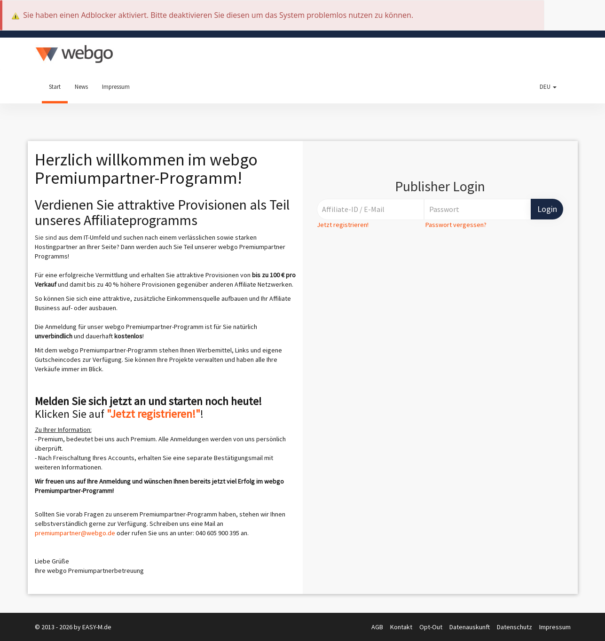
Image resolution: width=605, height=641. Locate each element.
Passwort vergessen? (456, 224)
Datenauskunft (470, 627)
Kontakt (402, 627)
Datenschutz (515, 627)
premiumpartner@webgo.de (75, 533)
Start (55, 87)
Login (547, 208)
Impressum (116, 87)
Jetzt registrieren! (343, 224)
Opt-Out (431, 627)
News (81, 87)
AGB (378, 627)
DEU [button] (548, 87)
